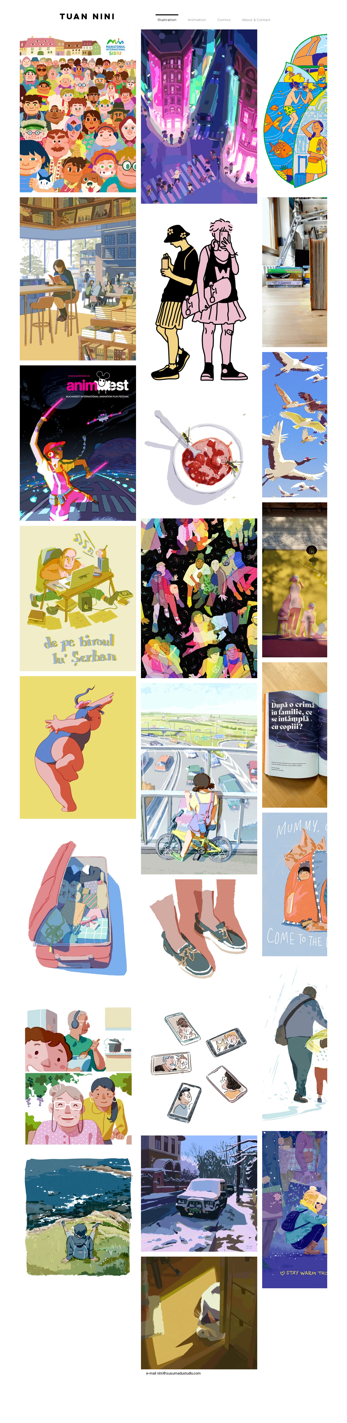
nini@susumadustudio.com (179, 1373)
